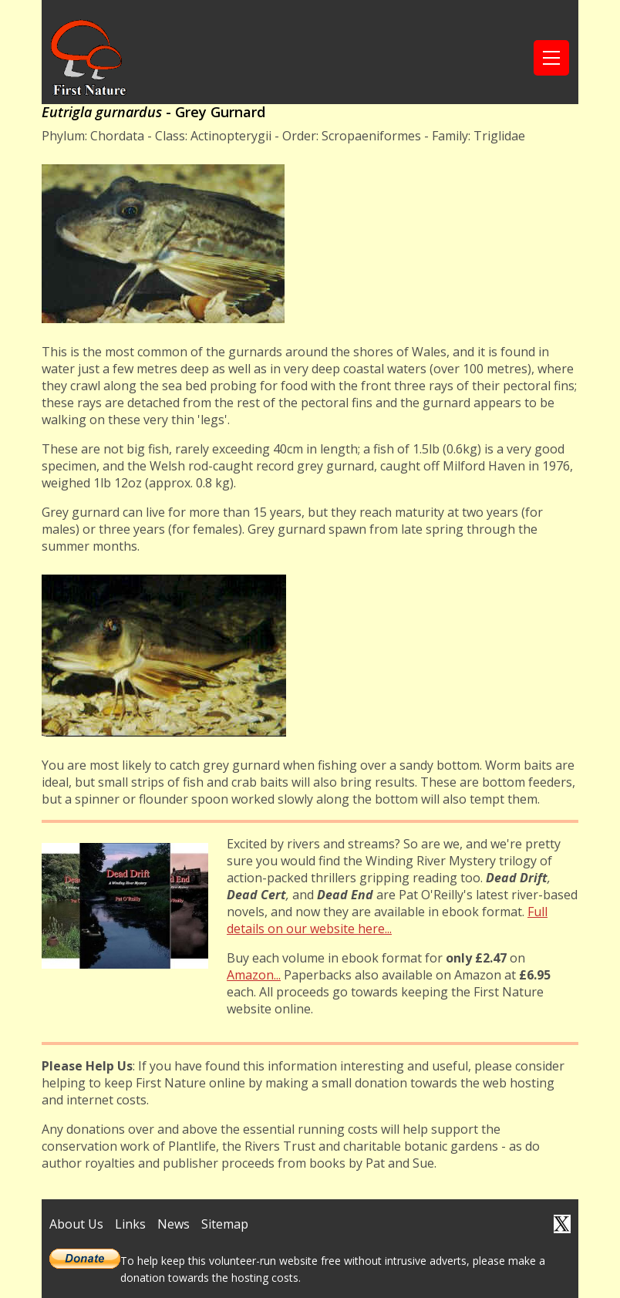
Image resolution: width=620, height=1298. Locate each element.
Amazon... (254, 974)
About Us (76, 1223)
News (173, 1223)
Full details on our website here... (387, 920)
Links (130, 1223)
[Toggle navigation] (551, 58)
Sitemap (224, 1223)
